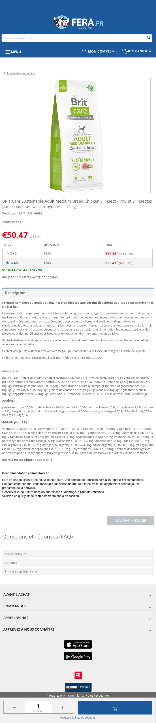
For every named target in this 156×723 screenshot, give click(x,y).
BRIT (22, 213)
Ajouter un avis (11, 222)
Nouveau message (130, 520)
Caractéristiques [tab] (15, 554)
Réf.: (30, 213)
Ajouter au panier (115, 707)
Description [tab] (15, 292)
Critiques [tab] (11, 563)
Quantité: (38, 710)
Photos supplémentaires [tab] (21, 571)
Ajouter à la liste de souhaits (77, 717)
